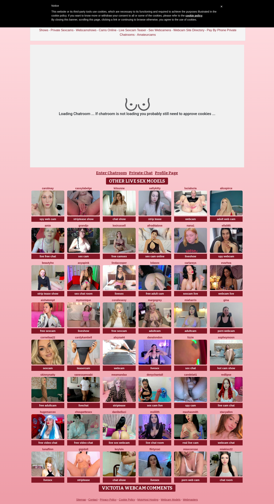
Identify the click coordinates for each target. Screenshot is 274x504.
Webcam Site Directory (188, 30)
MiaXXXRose (190, 449)
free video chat (47, 442)
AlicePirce (226, 188)
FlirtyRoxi (155, 449)
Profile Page (166, 173)
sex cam (83, 256)
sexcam (48, 368)
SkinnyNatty (47, 374)
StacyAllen (226, 411)
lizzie (190, 337)
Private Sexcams (62, 30)
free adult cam (155, 293)
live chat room (155, 442)
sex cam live (155, 405)
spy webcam (226, 256)
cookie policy (194, 15)
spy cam (190, 405)
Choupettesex (83, 411)
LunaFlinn (47, 449)
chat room (226, 480)
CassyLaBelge (83, 188)
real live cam (190, 442)
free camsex (119, 256)
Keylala (119, 449)
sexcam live (190, 293)
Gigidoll (83, 449)
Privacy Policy (108, 499)
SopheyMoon (226, 337)
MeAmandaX (119, 374)
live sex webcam (119, 442)
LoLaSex (154, 262)
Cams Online (107, 30)
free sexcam (48, 330)
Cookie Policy (127, 499)
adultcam (155, 330)
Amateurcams (146, 34)
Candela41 (190, 374)
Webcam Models (171, 499)
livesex (119, 293)
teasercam (83, 368)
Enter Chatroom (111, 173)
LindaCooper (119, 262)
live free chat (48, 256)
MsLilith (154, 411)
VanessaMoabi (83, 374)
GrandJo (83, 225)
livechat (83, 405)
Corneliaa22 (48, 337)
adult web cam (226, 219)
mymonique (83, 300)
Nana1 (190, 225)
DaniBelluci (119, 411)
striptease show (83, 219)
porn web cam (190, 480)
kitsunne (119, 188)
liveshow (190, 256)
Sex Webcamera (159, 30)
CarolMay (48, 188)
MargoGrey (155, 300)
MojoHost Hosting (148, 499)
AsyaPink (83, 262)
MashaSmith (190, 411)
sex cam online (154, 256)
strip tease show (47, 293)
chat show (119, 219)
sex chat (190, 368)
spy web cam (48, 219)
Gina (226, 300)
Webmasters (190, 499)
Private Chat (141, 173)
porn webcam (226, 330)
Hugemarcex (48, 411)
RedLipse (226, 374)
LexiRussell (119, 225)
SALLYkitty (155, 188)
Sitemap (81, 499)
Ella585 (226, 225)
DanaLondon (154, 337)
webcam (190, 219)
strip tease (155, 219)
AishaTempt (48, 300)
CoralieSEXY (119, 300)
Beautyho (48, 262)
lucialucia (190, 188)
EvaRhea (226, 262)
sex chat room (83, 293)
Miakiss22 (226, 449)
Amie (48, 225)
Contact (92, 499)
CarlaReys (190, 262)
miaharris (191, 300)
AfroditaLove (154, 225)
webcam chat (226, 442)
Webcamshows (86, 30)
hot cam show (226, 368)
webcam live (226, 293)
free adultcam (48, 405)
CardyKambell (83, 337)
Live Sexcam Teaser (132, 30)
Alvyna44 (119, 337)
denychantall (155, 374)
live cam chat (226, 405)
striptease (119, 405)
